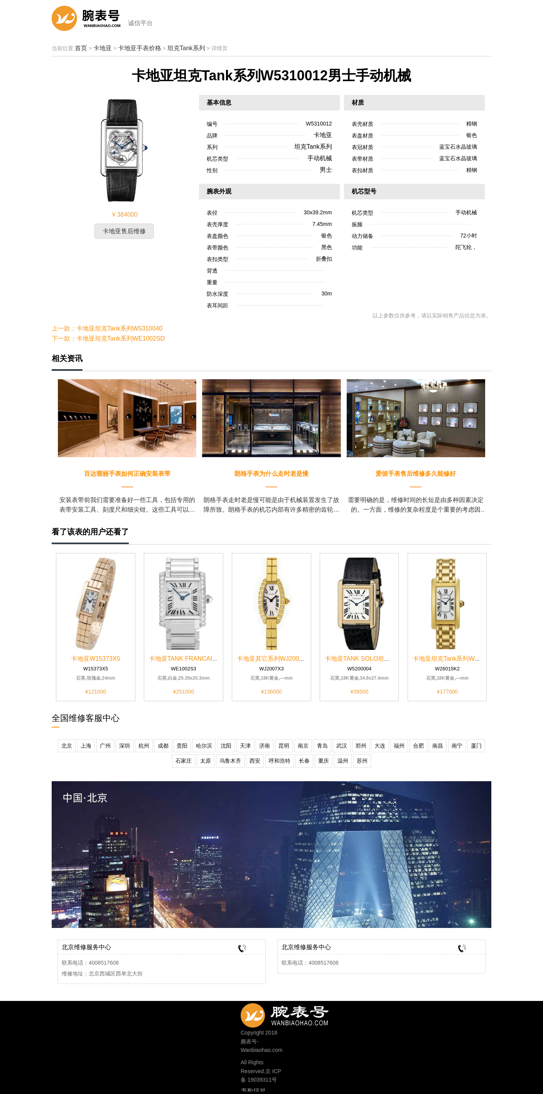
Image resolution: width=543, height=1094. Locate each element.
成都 (163, 746)
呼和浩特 (279, 761)
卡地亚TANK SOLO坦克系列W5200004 (379, 658)
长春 (304, 761)
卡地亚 (102, 48)
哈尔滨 (204, 746)
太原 (205, 761)
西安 (255, 761)
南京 (303, 746)
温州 (342, 761)
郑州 (361, 746)
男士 (326, 169)
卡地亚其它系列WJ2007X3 (273, 658)
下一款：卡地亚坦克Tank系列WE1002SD (108, 338)
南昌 (437, 746)
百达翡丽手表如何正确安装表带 (127, 473)
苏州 (362, 761)
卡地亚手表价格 (139, 48)
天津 (245, 746)
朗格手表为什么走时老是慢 (271, 473)
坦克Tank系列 (186, 48)
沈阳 (226, 746)
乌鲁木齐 (230, 761)
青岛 (322, 746)
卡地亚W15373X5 (95, 658)
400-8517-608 (297, 1013)
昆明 (283, 746)
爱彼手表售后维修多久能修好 (416, 473)
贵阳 (182, 746)
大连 (379, 746)
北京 (66, 746)
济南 (264, 746)
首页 (81, 48)
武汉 (341, 746)
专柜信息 (253, 1090)
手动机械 (319, 158)
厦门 (476, 746)
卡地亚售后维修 (124, 231)
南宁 (457, 746)
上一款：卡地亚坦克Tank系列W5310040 (107, 328)
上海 (86, 746)
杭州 (143, 746)
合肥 (418, 746)
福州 (399, 746)
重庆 (323, 761)
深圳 (124, 746)
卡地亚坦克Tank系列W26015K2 (456, 658)
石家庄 (183, 761)
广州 (105, 746)
